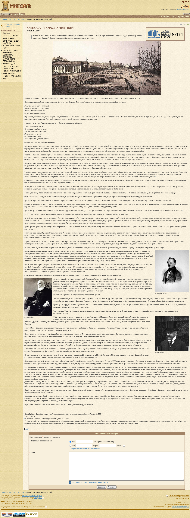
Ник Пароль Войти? (97, 445)
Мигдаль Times (14, 19)
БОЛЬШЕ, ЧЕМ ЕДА (10, 36)
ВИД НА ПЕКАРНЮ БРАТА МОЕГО (10, 67)
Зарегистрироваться (79, 449)
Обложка (6, 33)
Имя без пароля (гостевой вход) (91, 441)
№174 (24, 19)
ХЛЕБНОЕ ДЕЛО (9, 64)
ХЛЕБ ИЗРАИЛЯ (9, 38)
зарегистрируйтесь (182, 9)
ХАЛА (5, 79)
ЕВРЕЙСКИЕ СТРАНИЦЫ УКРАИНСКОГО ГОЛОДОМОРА (9, 58)
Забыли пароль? (94, 449)
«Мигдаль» (38, 498)
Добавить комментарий (35, 429)
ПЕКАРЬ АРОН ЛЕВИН (12, 71)
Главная (4, 19)
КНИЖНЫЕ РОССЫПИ (11, 76)
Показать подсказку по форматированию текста (90, 482)
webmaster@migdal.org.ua (180, 506)
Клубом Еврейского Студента (32, 496)
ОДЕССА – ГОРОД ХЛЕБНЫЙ (10, 51)
